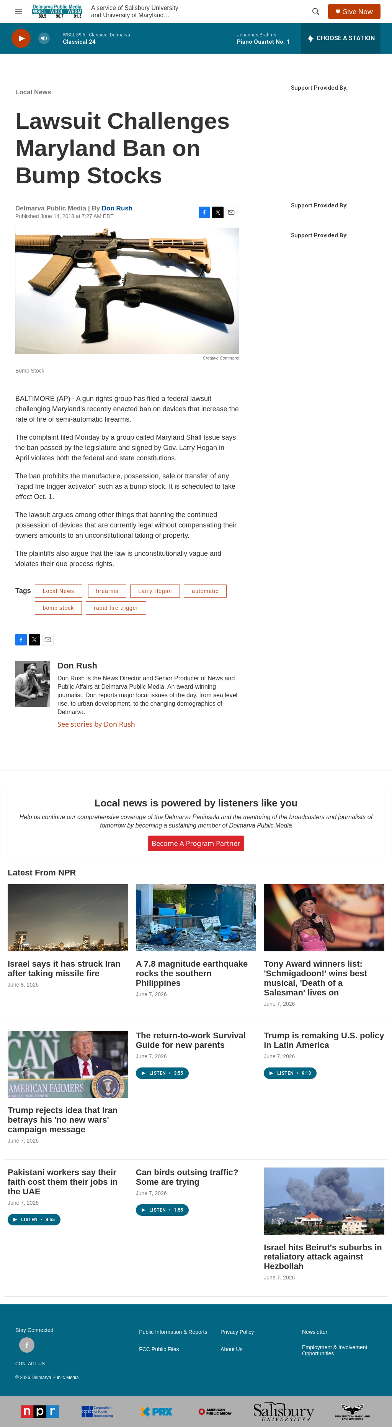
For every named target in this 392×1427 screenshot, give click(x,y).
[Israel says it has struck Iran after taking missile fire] (68, 917)
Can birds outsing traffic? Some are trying (187, 1177)
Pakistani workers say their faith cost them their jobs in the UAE (63, 1182)
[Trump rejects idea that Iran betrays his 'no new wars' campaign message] (68, 1064)
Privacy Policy (237, 1332)
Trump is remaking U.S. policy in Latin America (324, 1040)
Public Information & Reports (173, 1332)
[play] (21, 38)
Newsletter (314, 1332)
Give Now (357, 12)
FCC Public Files (159, 1349)
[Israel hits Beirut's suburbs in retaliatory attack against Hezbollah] (324, 1201)
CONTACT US (30, 1363)
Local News (33, 92)
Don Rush (117, 208)
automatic (205, 591)
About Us (231, 1349)
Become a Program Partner (196, 843)
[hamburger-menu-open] (18, 11)
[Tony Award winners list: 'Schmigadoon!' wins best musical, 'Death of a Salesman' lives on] (324, 917)
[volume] (44, 38)
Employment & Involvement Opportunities (334, 1350)
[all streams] (341, 38)
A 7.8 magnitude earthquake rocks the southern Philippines (192, 973)
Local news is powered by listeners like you (196, 803)
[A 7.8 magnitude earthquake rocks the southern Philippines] (196, 917)
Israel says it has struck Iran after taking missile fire (64, 968)
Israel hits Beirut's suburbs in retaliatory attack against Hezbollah (323, 1257)
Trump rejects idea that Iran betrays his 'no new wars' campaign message (63, 1119)
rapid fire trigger (116, 608)
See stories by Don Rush (96, 724)
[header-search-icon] (316, 11)
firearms (107, 591)
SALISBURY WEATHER (319, 158)
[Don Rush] (32, 684)
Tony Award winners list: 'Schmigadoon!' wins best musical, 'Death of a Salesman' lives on (315, 978)
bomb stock (58, 608)
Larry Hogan (155, 591)
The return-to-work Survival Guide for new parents (191, 1040)
